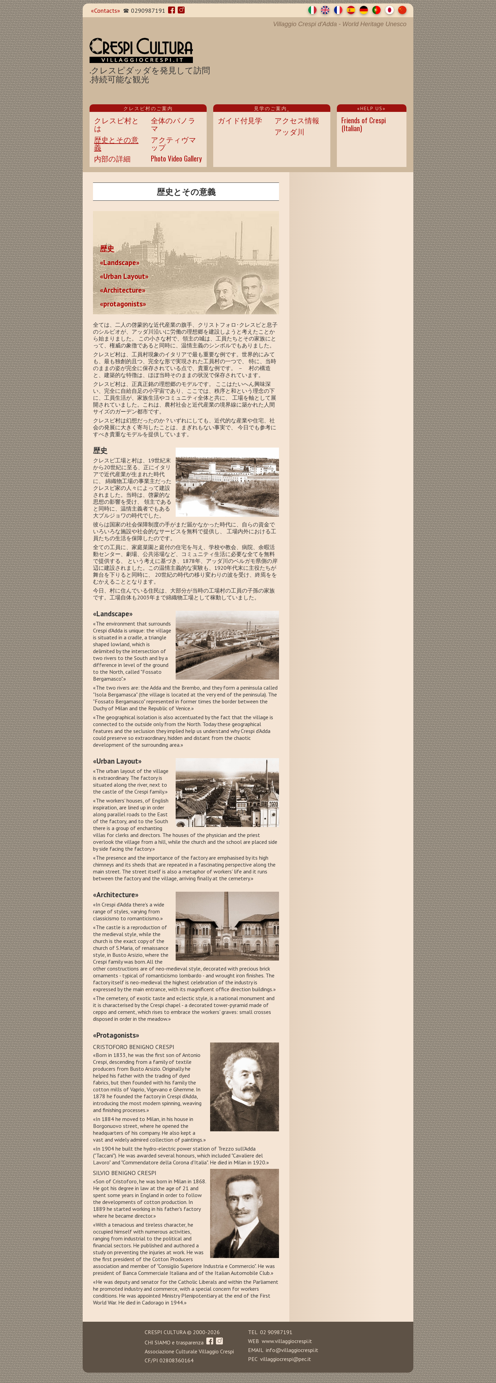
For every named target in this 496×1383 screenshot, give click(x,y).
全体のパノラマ (173, 124)
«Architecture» (122, 289)
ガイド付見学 (240, 120)
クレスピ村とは (116, 124)
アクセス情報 (297, 120)
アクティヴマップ (173, 143)
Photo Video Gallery (176, 158)
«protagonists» (123, 303)
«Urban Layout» (124, 276)
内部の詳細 (112, 158)
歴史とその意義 (116, 143)
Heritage (372, 24)
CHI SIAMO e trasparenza (174, 1342)
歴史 (107, 248)
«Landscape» (120, 262)
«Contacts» (105, 10)
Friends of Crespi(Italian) (363, 124)
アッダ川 (289, 131)
